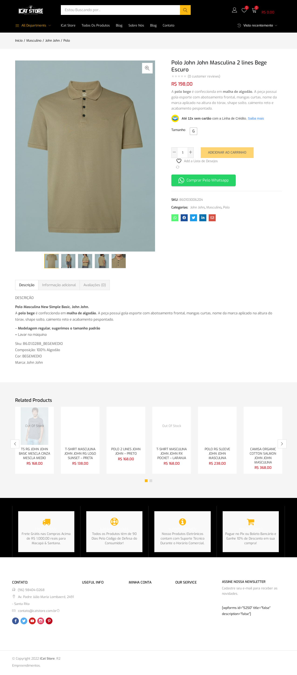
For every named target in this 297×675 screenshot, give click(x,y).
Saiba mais (256, 118)
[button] (267, 10)
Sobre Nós (136, 25)
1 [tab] (146, 481)
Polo (66, 40)
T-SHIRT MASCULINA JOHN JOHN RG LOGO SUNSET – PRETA (80, 454)
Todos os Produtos (96, 25)
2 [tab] (150, 481)
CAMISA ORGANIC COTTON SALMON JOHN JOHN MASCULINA (263, 456)
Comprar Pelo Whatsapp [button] (203, 180)
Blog (119, 25)
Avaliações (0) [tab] (94, 285)
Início (19, 40)
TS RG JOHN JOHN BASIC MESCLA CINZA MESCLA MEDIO (34, 454)
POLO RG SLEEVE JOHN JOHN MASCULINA (217, 454)
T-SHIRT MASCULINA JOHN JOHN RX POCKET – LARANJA (171, 454)
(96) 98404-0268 (31, 591)
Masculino (33, 40)
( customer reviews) (204, 76)
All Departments (30, 25)
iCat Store (68, 25)
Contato (168, 25)
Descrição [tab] (27, 285)
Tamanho (178, 130)
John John (52, 40)
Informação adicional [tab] (59, 285)
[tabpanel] (34, 440)
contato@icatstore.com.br (37, 612)
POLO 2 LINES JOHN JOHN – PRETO (126, 451)
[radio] (193, 131)
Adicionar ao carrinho (227, 152)
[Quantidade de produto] (182, 153)
